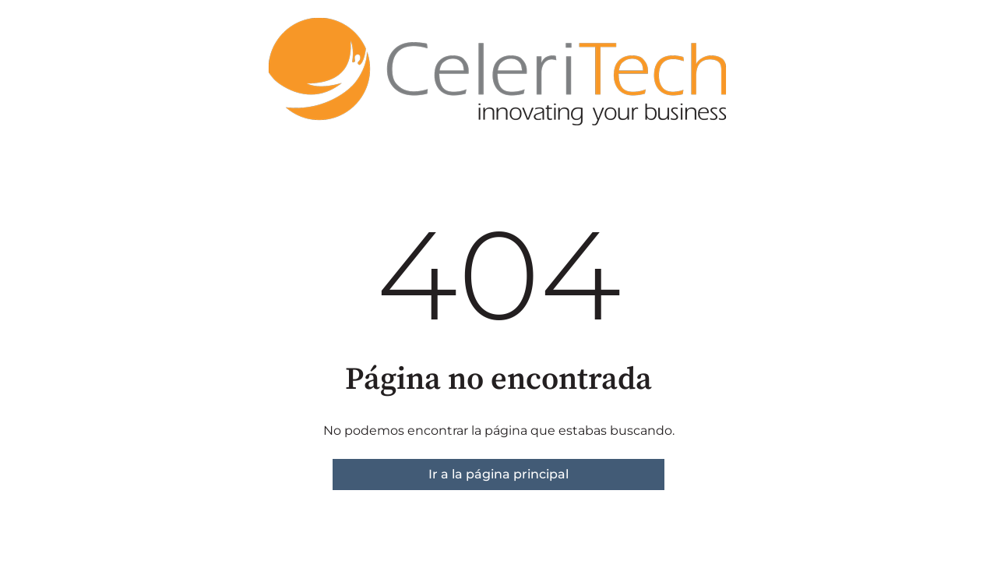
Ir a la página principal (498, 474)
